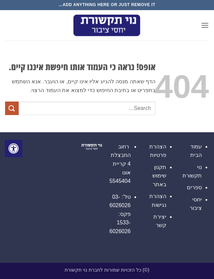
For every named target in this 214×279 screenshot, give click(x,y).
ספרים (194, 187)
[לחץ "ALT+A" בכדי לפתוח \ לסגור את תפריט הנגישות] (13, 148)
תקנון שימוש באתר (159, 175)
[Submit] (12, 108)
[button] (205, 25)
